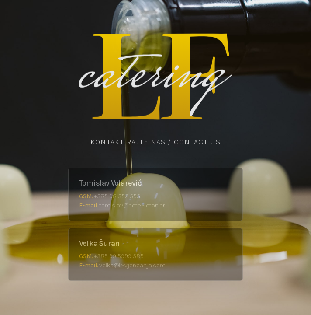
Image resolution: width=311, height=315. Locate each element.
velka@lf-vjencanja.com (132, 265)
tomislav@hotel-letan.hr (132, 205)
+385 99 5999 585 (119, 256)
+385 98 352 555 (117, 196)
